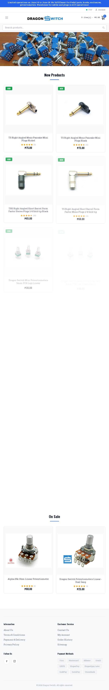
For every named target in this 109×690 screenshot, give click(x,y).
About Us (8, 630)
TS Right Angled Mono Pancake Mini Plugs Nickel (28, 142)
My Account (64, 634)
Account (100, 9)
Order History (65, 639)
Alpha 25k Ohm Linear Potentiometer (28, 581)
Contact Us (63, 630)
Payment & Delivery (14, 639)
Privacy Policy (11, 644)
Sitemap (62, 644)
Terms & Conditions (14, 634)
